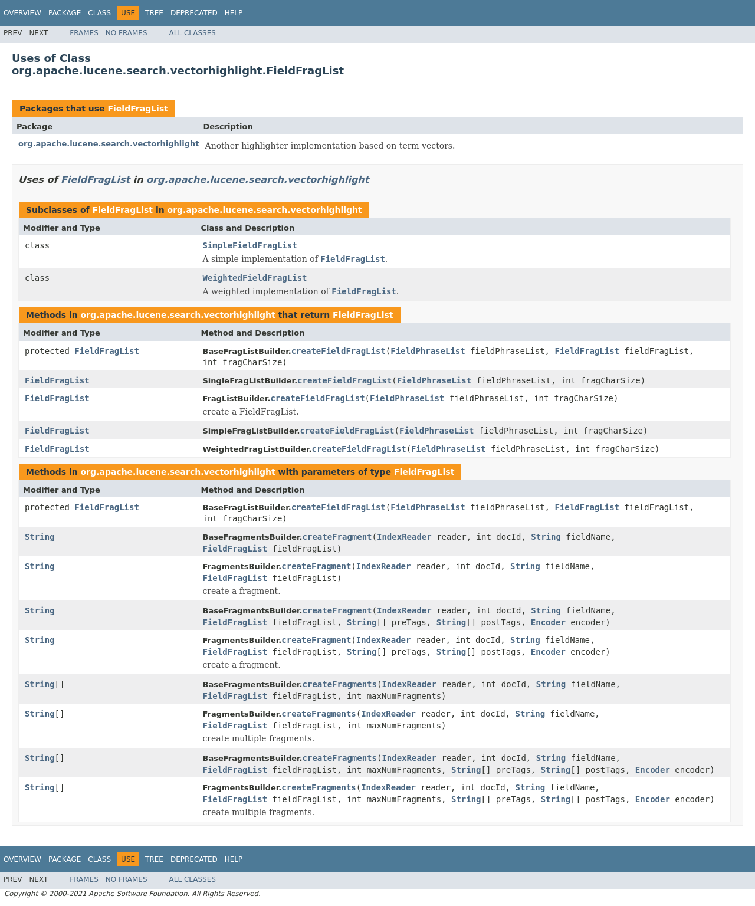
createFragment (337, 536)
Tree (154, 13)
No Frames (126, 33)
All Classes (192, 33)
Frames (84, 33)
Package (64, 13)
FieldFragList (137, 108)
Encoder (548, 622)
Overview (22, 13)
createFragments (340, 684)
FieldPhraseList (427, 351)
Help (234, 13)
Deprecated (194, 13)
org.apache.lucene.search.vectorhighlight (108, 143)
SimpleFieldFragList (250, 245)
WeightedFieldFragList (255, 278)
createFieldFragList (338, 351)
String (40, 536)
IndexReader (404, 536)
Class (99, 13)
